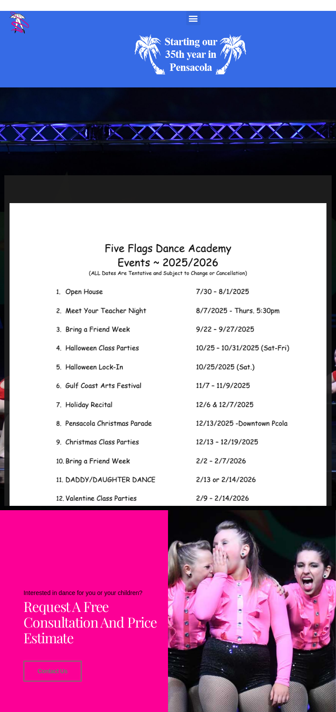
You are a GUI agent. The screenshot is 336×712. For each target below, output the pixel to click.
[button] (193, 18)
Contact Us (52, 670)
